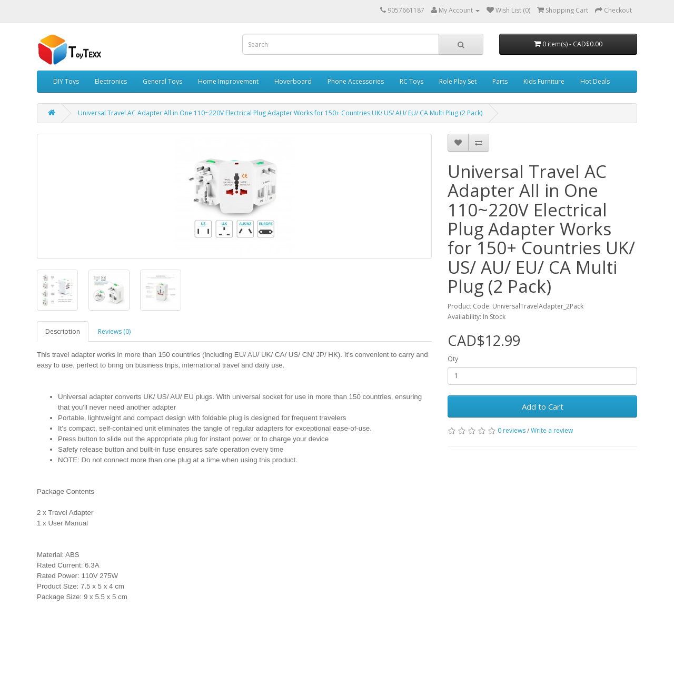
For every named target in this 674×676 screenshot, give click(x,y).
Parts (500, 81)
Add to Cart (542, 406)
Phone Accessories (356, 81)
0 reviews (512, 430)
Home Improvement (228, 81)
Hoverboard (293, 81)
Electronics (111, 81)
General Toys (162, 81)
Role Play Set (458, 81)
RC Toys (411, 81)
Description (62, 331)
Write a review (552, 430)
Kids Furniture (543, 81)
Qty (453, 358)
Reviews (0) (114, 331)
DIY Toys (66, 81)
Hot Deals (595, 81)
